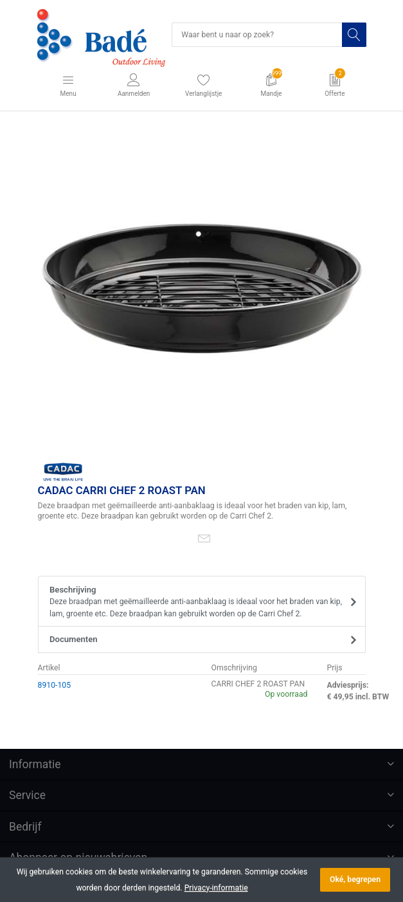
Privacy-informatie (216, 887)
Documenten (73, 639)
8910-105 (54, 685)
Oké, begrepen (355, 879)
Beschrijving (197, 602)
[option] (202, 289)
